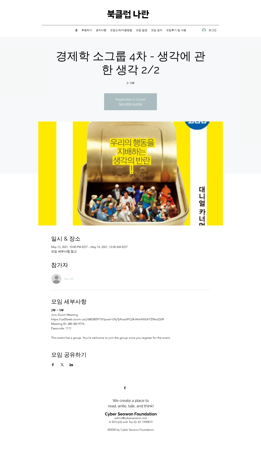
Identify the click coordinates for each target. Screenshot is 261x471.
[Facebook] (125, 388)
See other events (130, 104)
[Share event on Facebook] (53, 364)
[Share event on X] (62, 364)
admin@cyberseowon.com (130, 418)
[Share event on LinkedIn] (71, 364)
